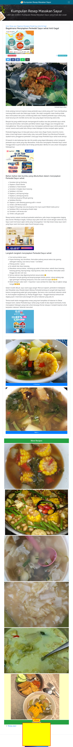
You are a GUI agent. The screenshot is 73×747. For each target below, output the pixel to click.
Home (7, 26)
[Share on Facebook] (13, 59)
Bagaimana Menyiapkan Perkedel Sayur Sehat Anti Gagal (31, 26)
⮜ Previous (36, 384)
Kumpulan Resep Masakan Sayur (35, 2)
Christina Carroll (12, 55)
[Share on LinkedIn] (17, 59)
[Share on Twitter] (8, 59)
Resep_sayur (13, 26)
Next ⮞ (36, 432)
